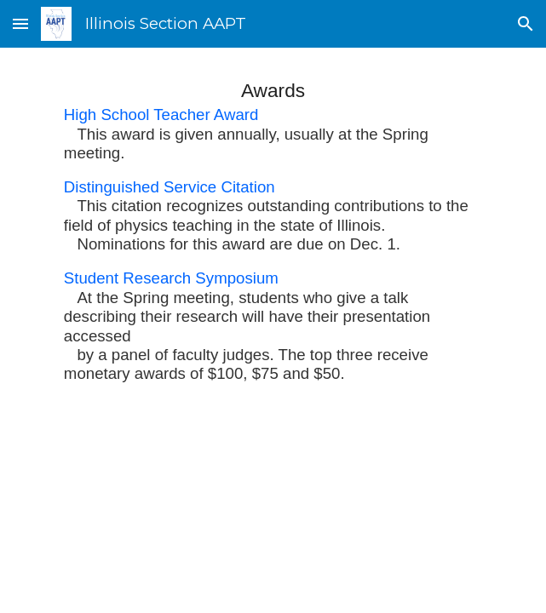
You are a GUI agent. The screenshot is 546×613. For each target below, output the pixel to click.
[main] (273, 229)
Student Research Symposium (171, 278)
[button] (20, 23)
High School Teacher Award (161, 114)
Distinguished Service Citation (169, 187)
